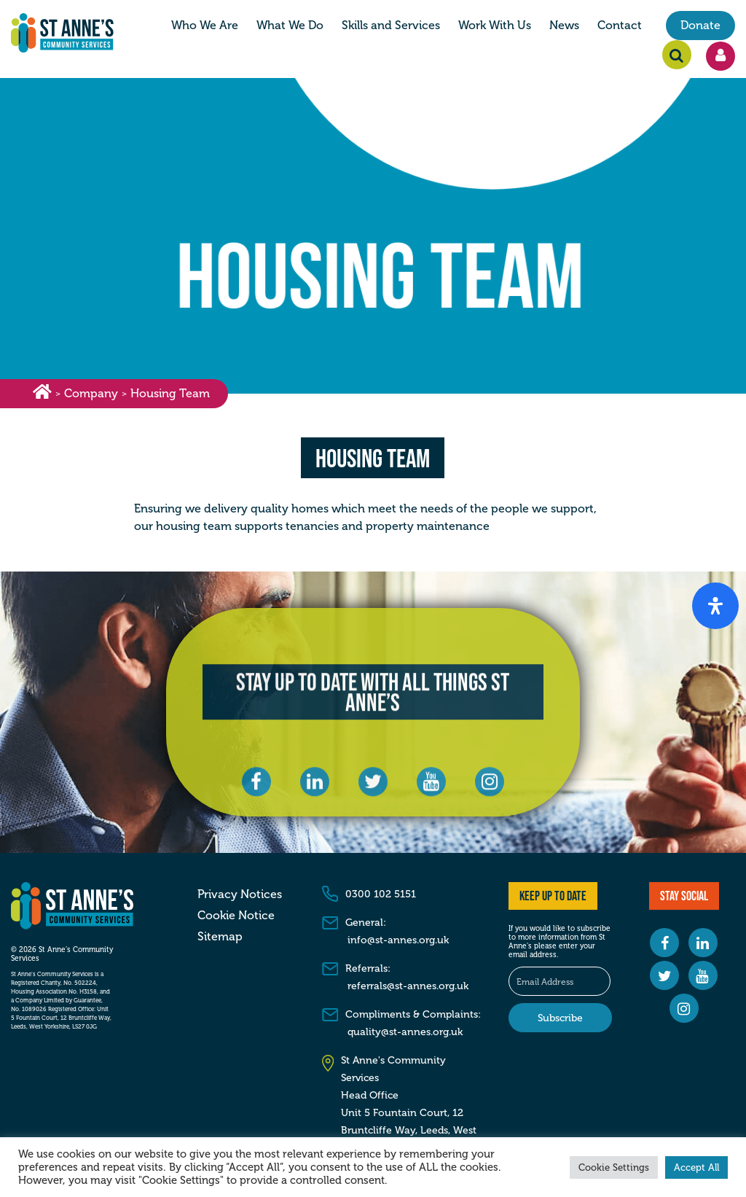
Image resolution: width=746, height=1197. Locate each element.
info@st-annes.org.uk (398, 940)
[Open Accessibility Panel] (715, 605)
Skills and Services (391, 25)
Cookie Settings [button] (613, 1167)
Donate (700, 25)
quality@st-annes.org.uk (405, 1031)
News (564, 25)
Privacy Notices (239, 894)
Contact (619, 25)
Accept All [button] (696, 1167)
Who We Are (204, 25)
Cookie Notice (236, 915)
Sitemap (220, 936)
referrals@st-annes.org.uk (408, 985)
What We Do (289, 25)
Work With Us (494, 25)
